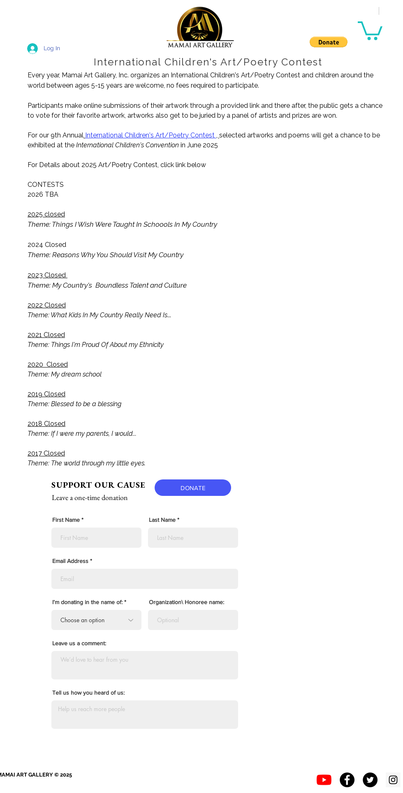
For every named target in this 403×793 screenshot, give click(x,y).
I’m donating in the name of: (87, 602)
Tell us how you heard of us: (88, 692)
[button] (328, 42)
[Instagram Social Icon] (393, 779)
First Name (66, 520)
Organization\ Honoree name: (186, 602)
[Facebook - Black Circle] (347, 779)
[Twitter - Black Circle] (370, 779)
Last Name (162, 520)
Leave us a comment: (79, 643)
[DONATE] (193, 487)
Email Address (70, 561)
